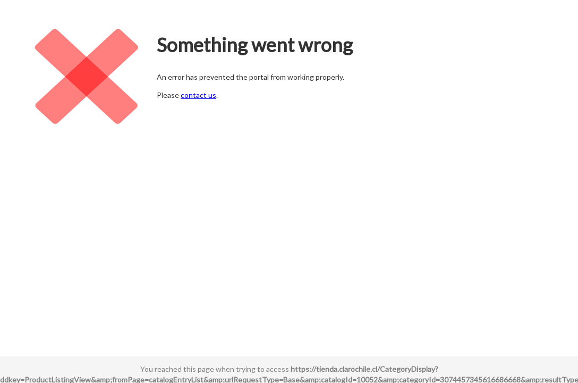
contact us (198, 94)
